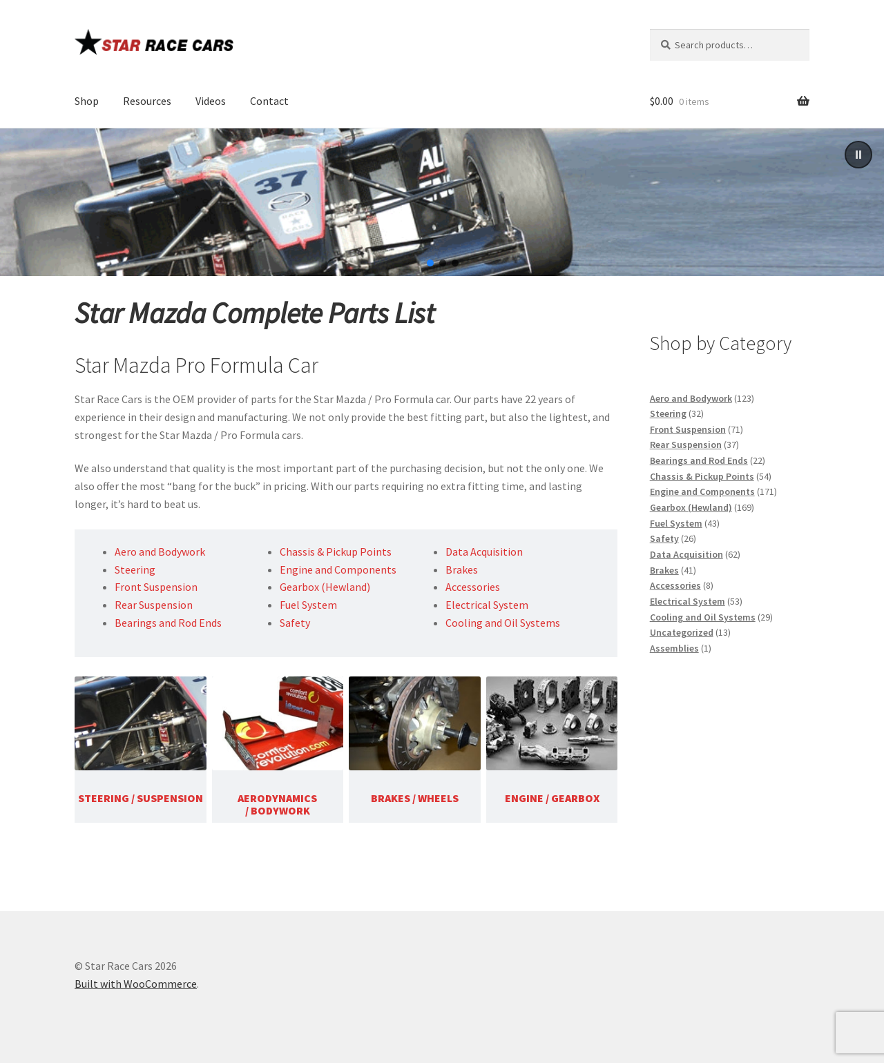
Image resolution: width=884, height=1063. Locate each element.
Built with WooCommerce (136, 984)
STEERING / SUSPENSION (140, 798)
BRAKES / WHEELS (415, 798)
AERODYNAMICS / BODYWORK (277, 804)
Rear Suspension (154, 605)
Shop (87, 101)
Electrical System (486, 605)
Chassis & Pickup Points (336, 551)
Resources (147, 101)
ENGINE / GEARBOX (552, 798)
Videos (210, 101)
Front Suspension (156, 587)
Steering (135, 569)
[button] (858, 154)
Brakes (461, 569)
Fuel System (308, 605)
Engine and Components (338, 569)
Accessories (472, 587)
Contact (269, 101)
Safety (295, 623)
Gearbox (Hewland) (325, 587)
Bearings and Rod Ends (168, 623)
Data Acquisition (484, 551)
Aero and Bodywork (160, 551)
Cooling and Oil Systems (502, 623)
